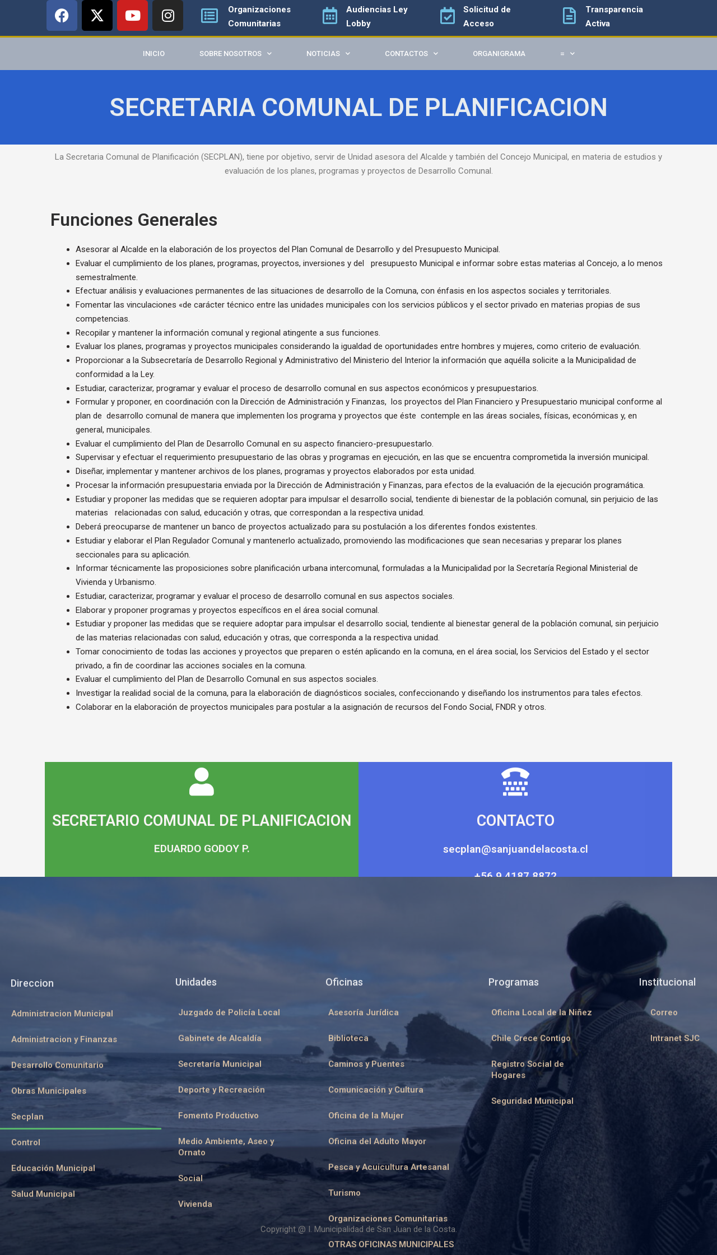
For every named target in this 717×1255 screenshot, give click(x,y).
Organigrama (499, 53)
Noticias (328, 53)
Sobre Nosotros (235, 53)
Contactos (411, 53)
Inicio (154, 53)
